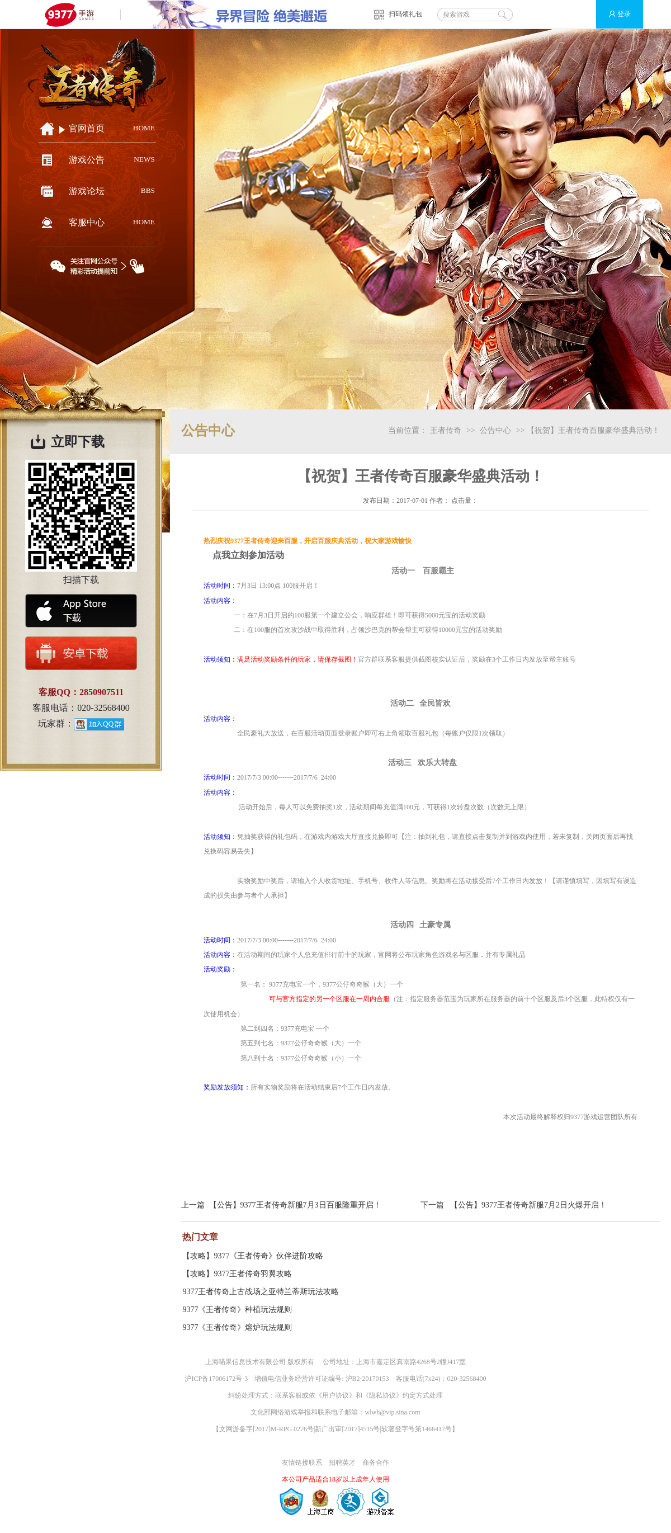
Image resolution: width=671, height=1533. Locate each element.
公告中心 (495, 430)
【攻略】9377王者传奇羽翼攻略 (237, 1274)
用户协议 (335, 1395)
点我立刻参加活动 (248, 555)
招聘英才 (342, 1462)
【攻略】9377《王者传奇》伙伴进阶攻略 (252, 1256)
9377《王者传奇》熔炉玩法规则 (237, 1327)
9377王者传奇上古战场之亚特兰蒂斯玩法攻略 (260, 1291)
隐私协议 (382, 1395)
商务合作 (375, 1462)
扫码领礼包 (405, 14)
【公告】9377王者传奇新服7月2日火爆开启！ (528, 1205)
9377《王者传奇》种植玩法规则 (237, 1309)
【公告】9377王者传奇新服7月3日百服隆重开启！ (295, 1205)
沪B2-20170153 (367, 1379)
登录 (615, 14)
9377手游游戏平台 (74, 14)
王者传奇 (445, 430)
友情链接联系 (302, 1462)
